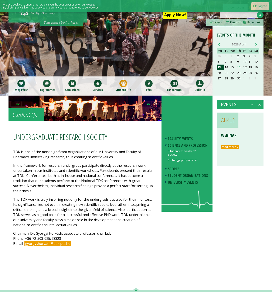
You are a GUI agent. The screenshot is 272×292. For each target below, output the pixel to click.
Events (232, 22)
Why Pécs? (21, 85)
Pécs (149, 85)
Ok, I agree (260, 6)
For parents (174, 85)
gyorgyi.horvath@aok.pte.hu (47, 243)
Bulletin (200, 85)
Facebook (251, 22)
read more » (230, 147)
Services (98, 85)
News (216, 22)
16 (239, 67)
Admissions (72, 85)
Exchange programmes (183, 160)
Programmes (47, 85)
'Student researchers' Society (182, 153)
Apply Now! (175, 14)
